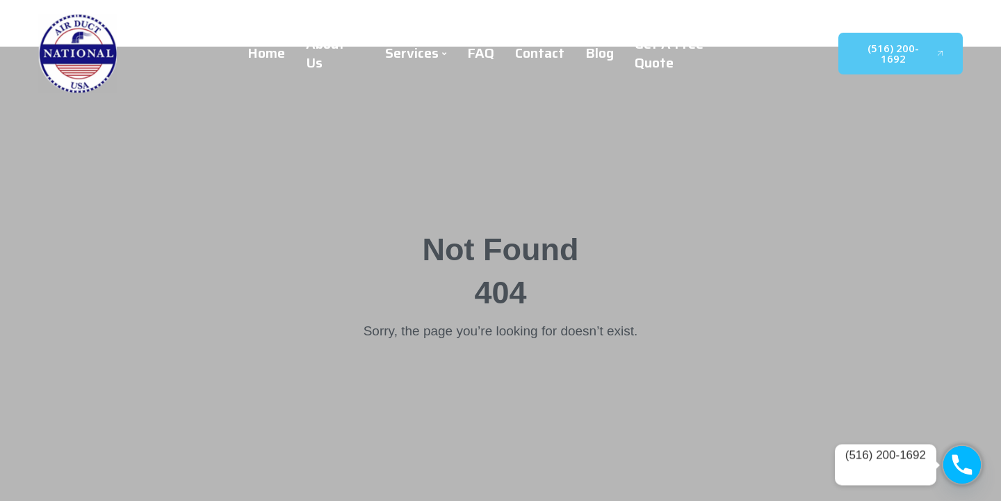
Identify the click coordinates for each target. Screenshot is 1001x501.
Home (266, 53)
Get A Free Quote (669, 53)
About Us (325, 53)
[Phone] (962, 465)
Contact (539, 53)
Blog (599, 53)
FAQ (480, 53)
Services (415, 53)
